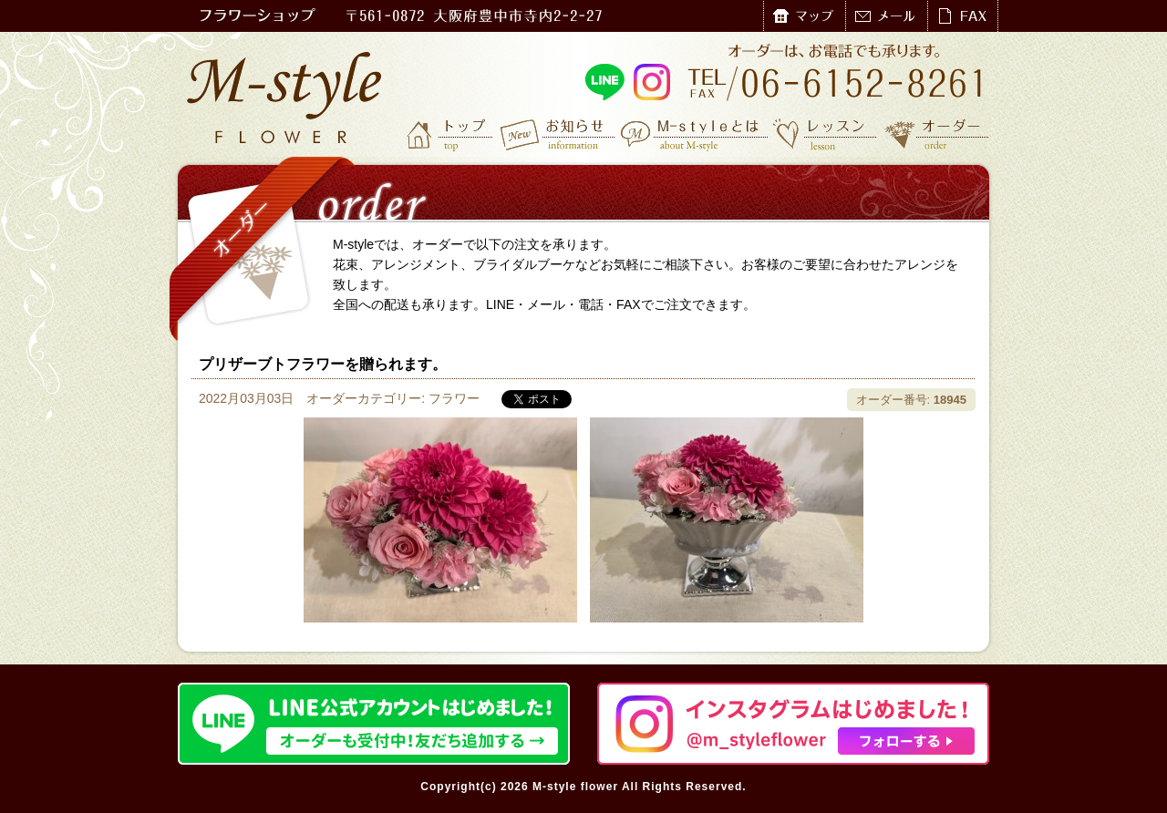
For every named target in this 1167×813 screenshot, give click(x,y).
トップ (451, 134)
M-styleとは (695, 134)
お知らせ (558, 134)
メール (886, 16)
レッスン (825, 134)
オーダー (937, 134)
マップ (804, 16)
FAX (962, 16)
